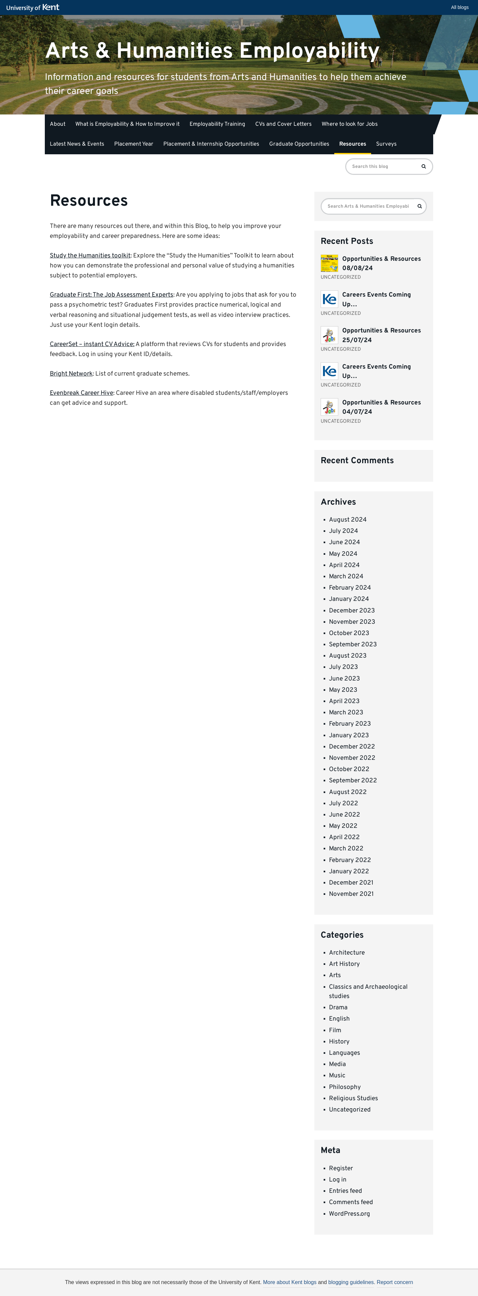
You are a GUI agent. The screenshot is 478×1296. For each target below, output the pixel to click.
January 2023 (349, 736)
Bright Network (71, 374)
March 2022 (346, 849)
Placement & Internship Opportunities (211, 144)
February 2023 (350, 724)
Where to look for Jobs (350, 124)
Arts (335, 975)
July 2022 (343, 804)
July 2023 (343, 667)
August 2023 (347, 656)
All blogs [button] (460, 7)
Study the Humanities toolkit (90, 256)
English (339, 1019)
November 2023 (352, 622)
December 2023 (352, 611)
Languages (344, 1053)
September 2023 (353, 645)
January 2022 (349, 872)
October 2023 (349, 633)
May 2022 (343, 826)
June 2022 (344, 815)
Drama (338, 1008)
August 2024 (348, 520)
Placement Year (133, 144)
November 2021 (351, 894)
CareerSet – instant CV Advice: (92, 344)
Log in (338, 1180)
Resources (352, 144)
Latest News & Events (77, 144)
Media (337, 1064)
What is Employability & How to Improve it (127, 124)
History (339, 1042)
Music (337, 1076)
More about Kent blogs (289, 1282)
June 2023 (344, 679)
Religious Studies (353, 1099)
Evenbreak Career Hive (81, 393)
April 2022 (344, 837)
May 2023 (343, 690)
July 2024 (343, 531)
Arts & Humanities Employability (212, 51)
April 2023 (344, 701)
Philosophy (345, 1087)
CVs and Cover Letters (283, 124)
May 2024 (343, 554)
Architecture (347, 953)
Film (335, 1031)
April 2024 (344, 565)
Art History (344, 964)
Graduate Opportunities (299, 144)
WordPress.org (349, 1214)
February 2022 (350, 860)
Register (341, 1169)
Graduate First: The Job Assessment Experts (111, 295)
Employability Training (217, 124)
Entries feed (345, 1191)
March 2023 (346, 713)
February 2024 (350, 588)
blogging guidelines (351, 1282)
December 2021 (351, 883)
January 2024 (349, 599)
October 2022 (349, 769)
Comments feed (351, 1202)
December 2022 (352, 747)
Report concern (395, 1282)
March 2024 (346, 577)
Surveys (386, 144)
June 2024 (344, 542)
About (57, 124)
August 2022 (348, 792)
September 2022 (353, 781)
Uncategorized (350, 1110)
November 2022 (352, 758)
